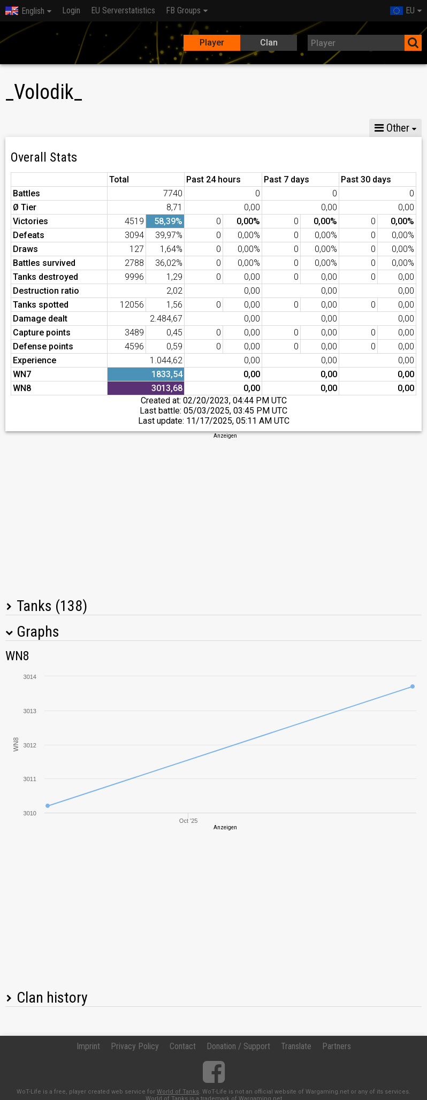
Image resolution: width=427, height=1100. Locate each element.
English (24, 11)
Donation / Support (238, 1046)
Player (212, 42)
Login (71, 10)
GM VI (168, 127)
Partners (336, 1046)
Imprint (88, 1046)
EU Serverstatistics (123, 10)
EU (402, 10)
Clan (269, 42)
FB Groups (183, 10)
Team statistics (325, 127)
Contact (183, 1046)
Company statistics (238, 127)
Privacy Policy (135, 1046)
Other (392, 127)
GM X (74, 127)
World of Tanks (178, 1091)
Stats (27, 127)
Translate (296, 1046)
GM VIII (120, 127)
